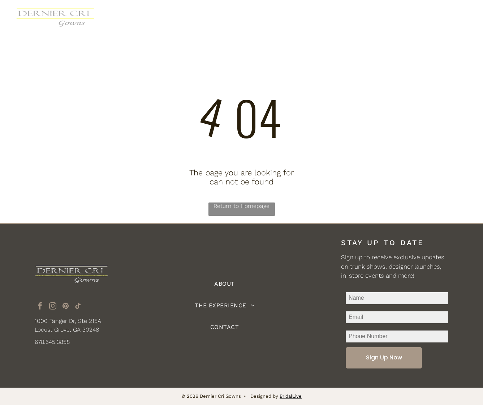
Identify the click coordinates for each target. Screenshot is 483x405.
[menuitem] (176, 19)
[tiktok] (78, 306)
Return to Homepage (241, 205)
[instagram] (52, 306)
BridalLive (291, 396)
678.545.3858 (52, 341)
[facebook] (40, 306)
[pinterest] (65, 306)
